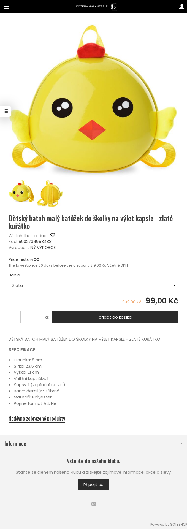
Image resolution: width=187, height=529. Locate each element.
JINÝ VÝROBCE (42, 247)
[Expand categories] (6, 6)
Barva (14, 275)
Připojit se (93, 484)
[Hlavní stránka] (93, 6)
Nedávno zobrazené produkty (37, 418)
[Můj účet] (182, 6)
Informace (93, 443)
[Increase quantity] (15, 317)
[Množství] (25, 317)
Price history (23, 259)
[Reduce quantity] (37, 317)
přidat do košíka (115, 317)
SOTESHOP (178, 524)
